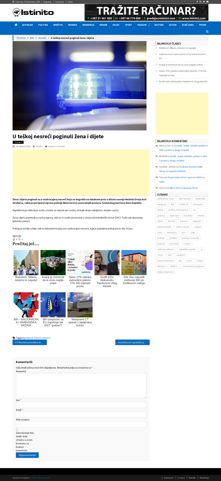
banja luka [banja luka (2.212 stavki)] (200, 198)
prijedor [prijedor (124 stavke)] (161, 243)
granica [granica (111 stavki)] (161, 215)
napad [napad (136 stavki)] (198, 226)
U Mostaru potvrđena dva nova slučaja (32, 342)
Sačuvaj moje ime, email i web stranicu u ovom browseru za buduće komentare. (25, 441)
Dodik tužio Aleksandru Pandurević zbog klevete (183, 81)
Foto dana (59, 2)
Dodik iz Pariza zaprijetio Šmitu (182, 187)
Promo (202, 24)
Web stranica (22, 419)
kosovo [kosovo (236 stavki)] (184, 221)
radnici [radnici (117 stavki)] (187, 243)
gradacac (28, 337)
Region (103, 24)
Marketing (204, 477)
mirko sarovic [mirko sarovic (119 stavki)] (183, 226)
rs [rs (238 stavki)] (202, 249)
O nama (181, 477)
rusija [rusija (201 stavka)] (160, 254)
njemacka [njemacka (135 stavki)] (171, 232)
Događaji (47, 2)
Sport (128, 24)
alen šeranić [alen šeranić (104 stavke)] (185, 198)
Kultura (159, 24)
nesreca (46, 337)
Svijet (116, 24)
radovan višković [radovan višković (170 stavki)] (165, 249)
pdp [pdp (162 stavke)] (193, 232)
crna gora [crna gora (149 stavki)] (198, 204)
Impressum (169, 477)
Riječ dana (188, 24)
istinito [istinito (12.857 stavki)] (201, 215)
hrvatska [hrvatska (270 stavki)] (188, 215)
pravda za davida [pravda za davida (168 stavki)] (190, 237)
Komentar (21, 371)
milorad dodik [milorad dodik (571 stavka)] (164, 226)
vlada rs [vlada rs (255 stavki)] (174, 266)
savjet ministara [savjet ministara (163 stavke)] (165, 260)
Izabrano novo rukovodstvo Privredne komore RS (182, 56)
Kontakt (192, 477)
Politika (43, 24)
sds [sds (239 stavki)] (180, 260)
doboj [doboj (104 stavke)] (160, 209)
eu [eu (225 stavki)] (194, 209)
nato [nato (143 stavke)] (159, 232)
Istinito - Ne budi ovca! (40, 477)
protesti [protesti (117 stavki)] (174, 243)
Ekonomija (88, 24)
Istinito (39, 146)
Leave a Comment (56, 146)
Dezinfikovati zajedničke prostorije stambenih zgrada (134, 342)
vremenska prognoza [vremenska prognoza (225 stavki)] (193, 266)
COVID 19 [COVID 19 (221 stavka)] (183, 204)
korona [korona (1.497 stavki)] (171, 221)
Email (19, 409)
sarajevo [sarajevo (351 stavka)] (180, 254)
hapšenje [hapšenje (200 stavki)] (174, 215)
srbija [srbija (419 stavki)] (199, 260)
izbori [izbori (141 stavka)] (160, 221)
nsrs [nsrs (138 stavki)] (183, 232)
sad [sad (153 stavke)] (169, 254)
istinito (37, 337)
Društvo (58, 24)
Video (70, 2)
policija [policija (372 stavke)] (160, 237)
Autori (173, 24)
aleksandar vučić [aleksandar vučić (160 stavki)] (165, 198)
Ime (18, 400)
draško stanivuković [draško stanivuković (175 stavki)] (178, 209)
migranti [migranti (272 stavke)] (197, 221)
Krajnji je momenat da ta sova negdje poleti (180, 64)
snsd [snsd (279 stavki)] (189, 260)
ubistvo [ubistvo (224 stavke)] (161, 266)
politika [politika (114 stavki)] (173, 237)
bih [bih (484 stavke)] (172, 204)
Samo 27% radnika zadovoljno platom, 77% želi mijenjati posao (182, 73)
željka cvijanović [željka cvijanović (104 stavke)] (165, 271)
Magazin (141, 24)
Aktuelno (27, 24)
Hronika (72, 24)
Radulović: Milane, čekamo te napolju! (177, 47)
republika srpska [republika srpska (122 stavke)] (187, 249)
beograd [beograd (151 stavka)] (161, 204)
